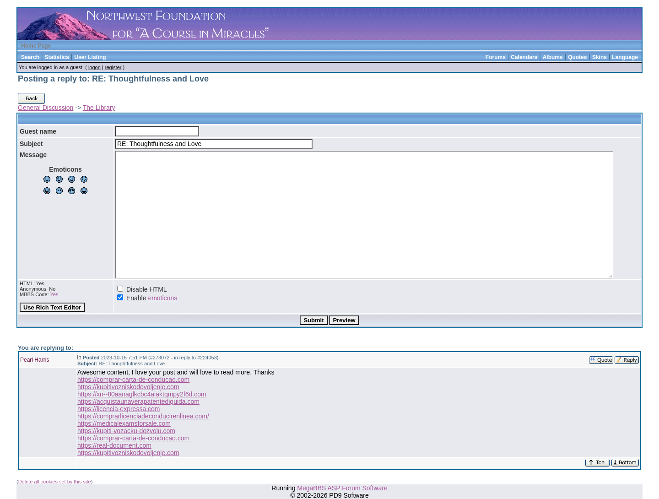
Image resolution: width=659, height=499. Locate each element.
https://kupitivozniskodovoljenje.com (128, 387)
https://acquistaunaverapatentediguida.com (138, 401)
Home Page (36, 46)
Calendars (524, 57)
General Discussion (45, 107)
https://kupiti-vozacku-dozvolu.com (126, 430)
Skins (599, 57)
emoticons (162, 298)
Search (30, 57)
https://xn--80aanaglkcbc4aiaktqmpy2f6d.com (141, 394)
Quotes (577, 57)
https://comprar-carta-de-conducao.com (133, 379)
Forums (496, 57)
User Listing (90, 57)
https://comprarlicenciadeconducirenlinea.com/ (143, 416)
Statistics (56, 57)
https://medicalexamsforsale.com (124, 423)
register (113, 67)
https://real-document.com (114, 445)
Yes (54, 294)
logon (94, 67)
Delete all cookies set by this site (54, 481)
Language (625, 57)
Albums (553, 57)
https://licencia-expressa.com (118, 408)
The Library (99, 107)
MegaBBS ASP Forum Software (342, 488)
